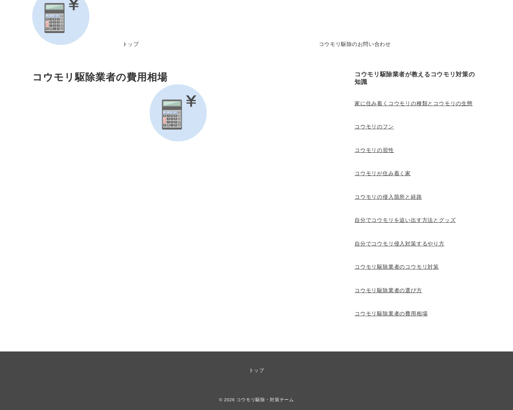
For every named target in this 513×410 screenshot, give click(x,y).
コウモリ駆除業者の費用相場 (391, 313)
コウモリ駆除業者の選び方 (388, 290)
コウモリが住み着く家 (383, 173)
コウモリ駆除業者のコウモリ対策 (397, 267)
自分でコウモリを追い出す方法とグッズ (405, 220)
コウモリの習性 (374, 150)
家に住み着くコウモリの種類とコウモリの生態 (414, 103)
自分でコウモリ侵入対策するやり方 (400, 244)
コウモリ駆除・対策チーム (265, 399)
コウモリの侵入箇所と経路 (388, 197)
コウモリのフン (374, 126)
